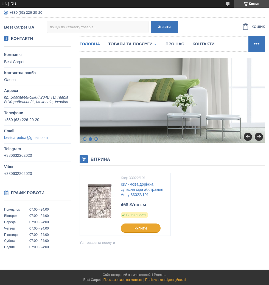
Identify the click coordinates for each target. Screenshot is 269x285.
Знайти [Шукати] (164, 27)
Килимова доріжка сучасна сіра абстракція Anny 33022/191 (142, 189)
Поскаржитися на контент (122, 280)
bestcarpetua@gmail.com (26, 137)
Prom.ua (160, 275)
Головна (90, 44)
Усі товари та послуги (97, 243)
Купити (140, 228)
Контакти (203, 44)
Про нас (175, 44)
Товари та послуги (130, 44)
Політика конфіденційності (165, 280)
